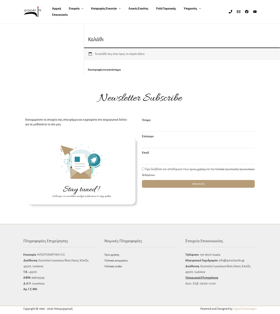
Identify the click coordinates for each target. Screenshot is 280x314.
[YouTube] (255, 11)
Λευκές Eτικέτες (123, 11)
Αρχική (55, 11)
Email (145, 152)
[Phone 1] (230, 11)
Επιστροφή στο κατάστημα (104, 69)
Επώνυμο (148, 136)
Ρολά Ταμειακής (146, 11)
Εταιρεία (68, 11)
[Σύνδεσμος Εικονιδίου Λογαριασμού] (223, 12)
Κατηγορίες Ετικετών (93, 11)
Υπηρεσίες (165, 11)
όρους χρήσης (197, 169)
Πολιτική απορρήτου (117, 260)
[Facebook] (246, 11)
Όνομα (146, 120)
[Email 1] (238, 11)
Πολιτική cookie (114, 266)
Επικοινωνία (186, 11)
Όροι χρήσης (112, 254)
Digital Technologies (244, 309)
